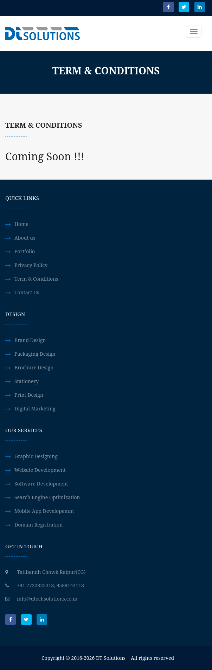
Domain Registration (38, 524)
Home (21, 224)
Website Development (40, 470)
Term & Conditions (36, 278)
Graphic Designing (36, 456)
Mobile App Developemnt (44, 511)
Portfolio (24, 251)
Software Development (41, 483)
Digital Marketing (34, 408)
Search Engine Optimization (47, 497)
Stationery (26, 381)
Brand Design (30, 340)
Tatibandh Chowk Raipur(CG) (45, 572)
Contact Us (26, 292)
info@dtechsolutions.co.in (41, 598)
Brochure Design (33, 367)
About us (24, 237)
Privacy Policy (30, 265)
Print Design (28, 394)
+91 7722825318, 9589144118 (44, 585)
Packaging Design (35, 353)
